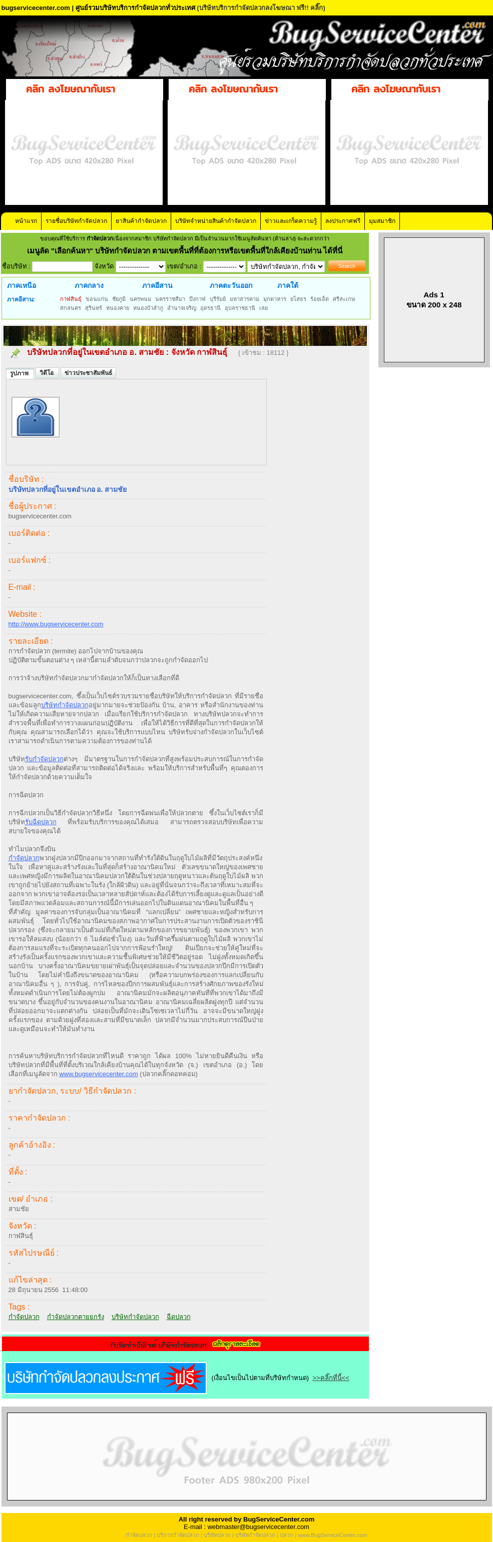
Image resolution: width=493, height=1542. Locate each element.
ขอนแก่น (97, 299)
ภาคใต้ (287, 285)
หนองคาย (117, 308)
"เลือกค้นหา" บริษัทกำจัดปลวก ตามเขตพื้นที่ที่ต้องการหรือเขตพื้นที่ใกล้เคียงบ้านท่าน (187, 250)
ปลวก (286, 1535)
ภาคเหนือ (21, 285)
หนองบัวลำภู (148, 308)
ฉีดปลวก (179, 1317)
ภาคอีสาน (157, 285)
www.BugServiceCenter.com (332, 1535)
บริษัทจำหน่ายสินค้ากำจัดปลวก (215, 220)
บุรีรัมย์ (218, 299)
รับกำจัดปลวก (44, 759)
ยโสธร (298, 299)
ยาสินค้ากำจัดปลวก (141, 220)
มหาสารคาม (244, 299)
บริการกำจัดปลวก (178, 1535)
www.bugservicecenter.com (98, 1074)
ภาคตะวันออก (231, 285)
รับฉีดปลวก (41, 822)
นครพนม (140, 299)
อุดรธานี (210, 308)
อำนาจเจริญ (181, 308)
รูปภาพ (20, 373)
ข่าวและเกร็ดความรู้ (291, 220)
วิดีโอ (47, 372)
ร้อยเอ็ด (319, 299)
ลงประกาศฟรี (342, 220)
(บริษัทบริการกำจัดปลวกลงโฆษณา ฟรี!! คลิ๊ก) (261, 7)
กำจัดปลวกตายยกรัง (75, 1317)
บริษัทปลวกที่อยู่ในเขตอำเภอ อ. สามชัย (95, 352)
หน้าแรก (26, 220)
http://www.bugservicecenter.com (56, 624)
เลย (263, 308)
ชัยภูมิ (119, 299)
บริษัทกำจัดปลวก (65, 705)
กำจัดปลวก (24, 858)
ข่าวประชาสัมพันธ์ (88, 372)
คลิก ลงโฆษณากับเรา (70, 88)
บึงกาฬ (197, 299)
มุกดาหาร (274, 299)
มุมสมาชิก (382, 220)
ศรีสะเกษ (344, 299)
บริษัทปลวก (217, 1535)
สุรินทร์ (93, 308)
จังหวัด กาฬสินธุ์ (200, 352)
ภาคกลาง (89, 285)
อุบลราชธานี (240, 308)
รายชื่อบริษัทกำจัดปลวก (76, 220)
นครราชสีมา (170, 299)
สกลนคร (70, 308)
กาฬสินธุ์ (71, 299)
